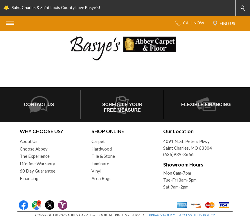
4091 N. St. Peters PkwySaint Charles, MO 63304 (187, 145)
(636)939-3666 (178, 154)
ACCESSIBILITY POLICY (197, 215)
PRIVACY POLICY (162, 215)
